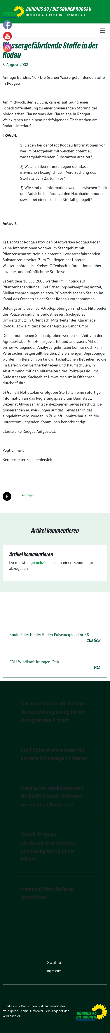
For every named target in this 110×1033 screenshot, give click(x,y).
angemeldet (36, 562)
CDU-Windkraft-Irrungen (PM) (55, 665)
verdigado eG (12, 1016)
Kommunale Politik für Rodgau (55, 15)
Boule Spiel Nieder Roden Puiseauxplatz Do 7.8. (55, 637)
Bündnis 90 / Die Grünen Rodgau (58, 9)
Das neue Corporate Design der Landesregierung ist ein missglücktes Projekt (53, 711)
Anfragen (28, 495)
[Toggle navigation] (102, 30)
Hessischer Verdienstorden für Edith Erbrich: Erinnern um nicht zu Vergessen (52, 796)
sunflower (36, 1011)
